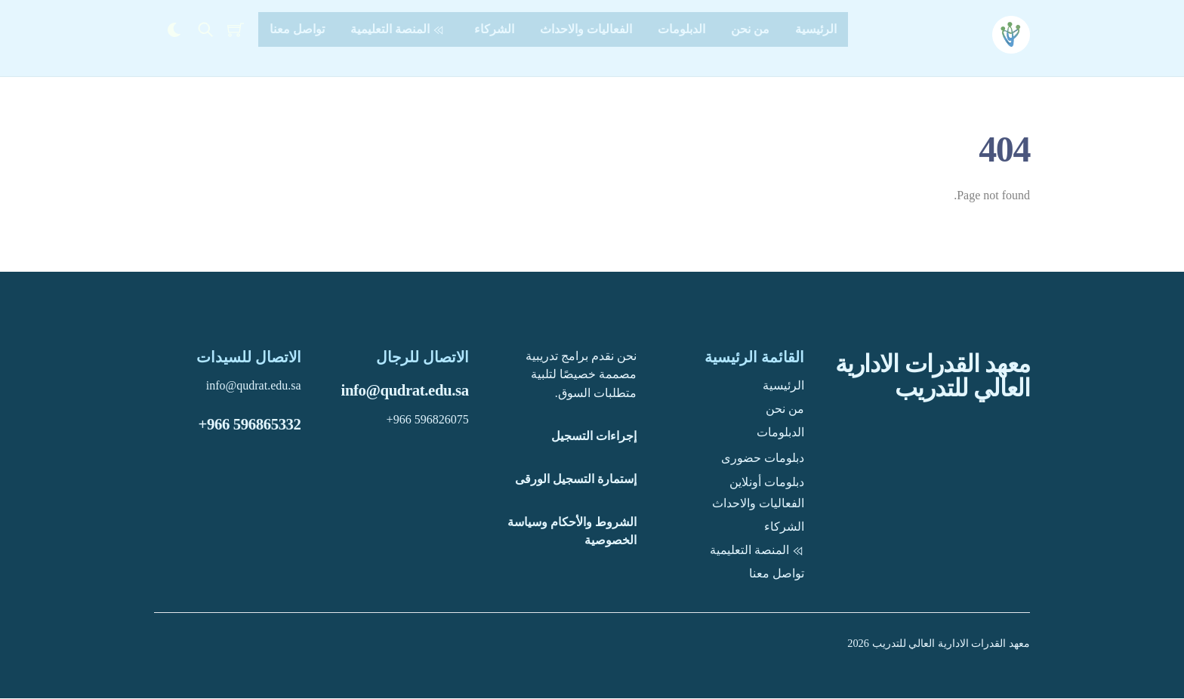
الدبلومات (681, 29)
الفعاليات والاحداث (586, 29)
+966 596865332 (250, 424)
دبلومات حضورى (762, 458)
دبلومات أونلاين (766, 482)
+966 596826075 (428, 420)
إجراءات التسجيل (594, 436)
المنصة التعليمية (399, 29)
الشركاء (494, 29)
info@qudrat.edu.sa (405, 390)
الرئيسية (816, 29)
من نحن (750, 29)
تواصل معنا (297, 29)
